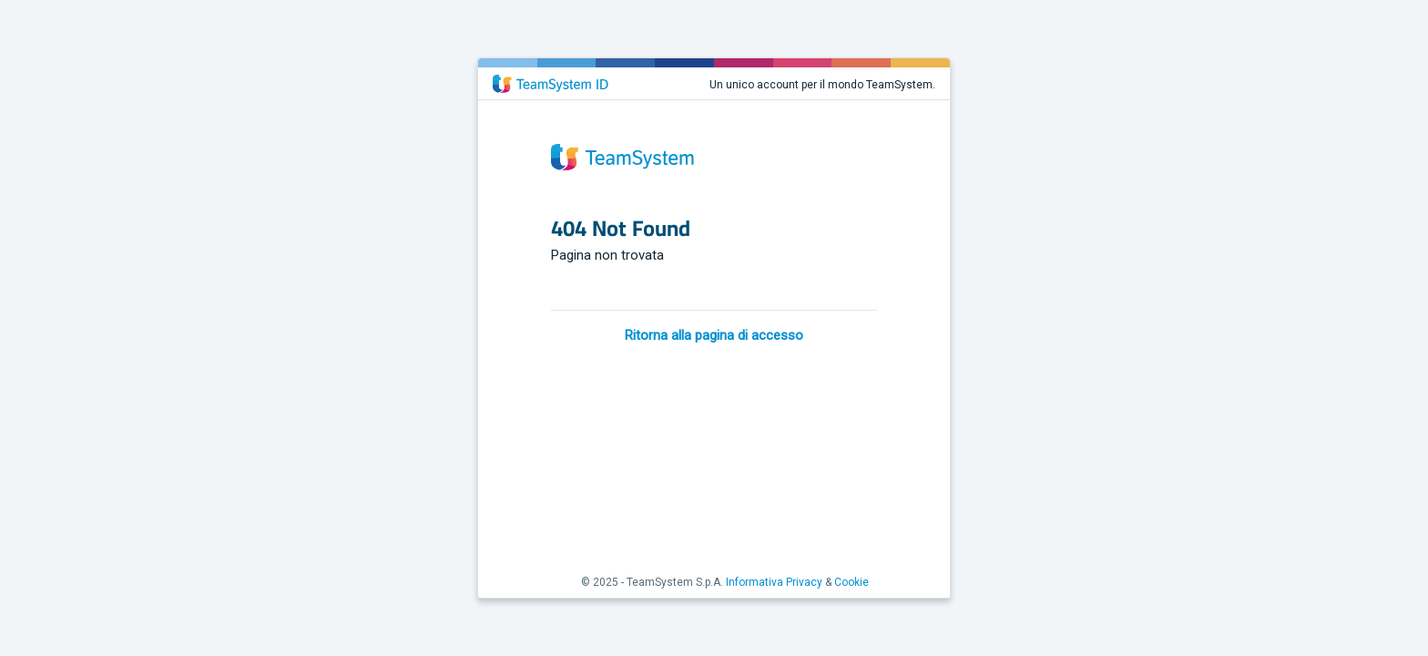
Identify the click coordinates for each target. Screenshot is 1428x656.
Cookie (851, 582)
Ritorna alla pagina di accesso (714, 335)
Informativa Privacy (774, 582)
